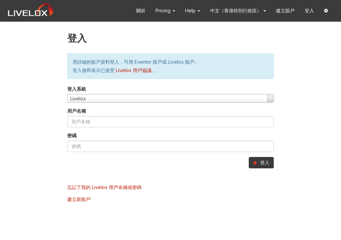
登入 (309, 10)
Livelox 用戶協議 (134, 70)
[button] (326, 11)
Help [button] (192, 10)
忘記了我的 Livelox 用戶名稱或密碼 (104, 187)
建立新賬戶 (79, 199)
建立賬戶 (285, 10)
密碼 (72, 135)
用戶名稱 (76, 111)
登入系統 (76, 89)
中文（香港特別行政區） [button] (238, 10)
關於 (141, 10)
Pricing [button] (165, 10)
